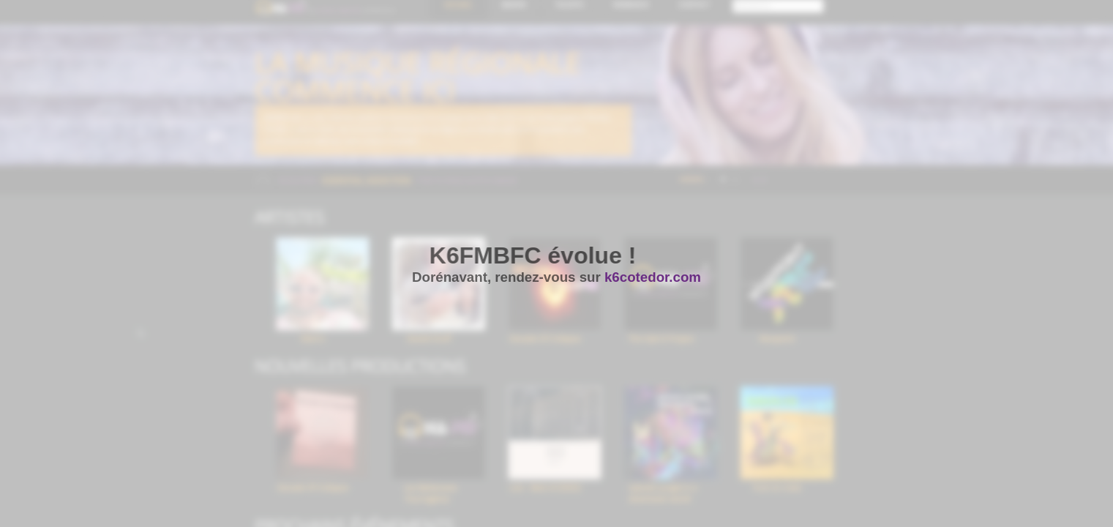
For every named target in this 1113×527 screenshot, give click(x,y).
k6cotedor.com (652, 277)
